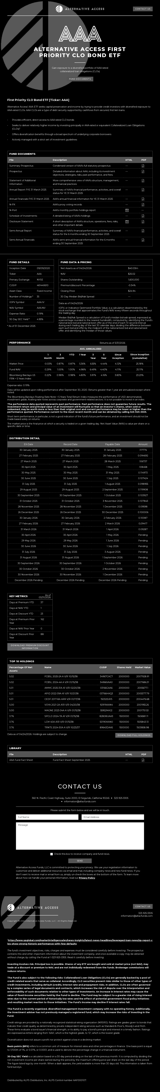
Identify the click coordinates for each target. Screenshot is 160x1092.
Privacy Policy (87, 877)
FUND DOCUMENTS (80, 80)
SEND (80, 861)
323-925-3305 (121, 798)
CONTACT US (142, 9)
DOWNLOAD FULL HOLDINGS (134, 735)
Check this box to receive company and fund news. (82, 854)
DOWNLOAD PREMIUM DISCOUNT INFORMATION (30, 646)
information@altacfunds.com (80, 801)
